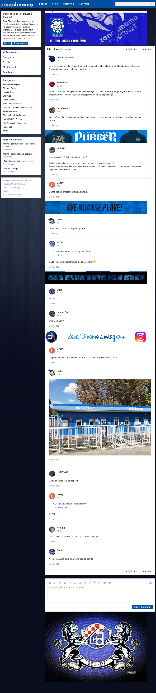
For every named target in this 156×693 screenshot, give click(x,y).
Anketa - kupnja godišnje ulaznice (17, 154)
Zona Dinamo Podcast (12, 104)
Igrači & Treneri (9, 92)
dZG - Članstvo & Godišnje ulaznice (18, 161)
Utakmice (7, 96)
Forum (43, 4)
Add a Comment (142, 607)
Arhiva (6, 131)
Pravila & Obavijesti (11, 84)
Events (6, 62)
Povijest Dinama (10, 111)
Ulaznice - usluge (10, 168)
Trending (7, 72)
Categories (8, 57)
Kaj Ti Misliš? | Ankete (12, 119)
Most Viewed (9, 67)
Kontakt (84, 4)
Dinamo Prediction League (14, 115)
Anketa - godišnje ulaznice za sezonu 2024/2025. (19, 145)
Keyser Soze (63, 312)
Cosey (60, 183)
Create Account (20, 43)
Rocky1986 (63, 472)
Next (149, 49)
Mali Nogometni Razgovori (14, 123)
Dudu (60, 289)
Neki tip (61, 527)
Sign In (7, 43)
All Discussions (10, 52)
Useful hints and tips (11, 187)
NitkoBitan (62, 82)
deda (59, 219)
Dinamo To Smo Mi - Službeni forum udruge (19, 107)
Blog (55, 4)
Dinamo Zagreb (10, 88)
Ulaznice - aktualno (59, 49)
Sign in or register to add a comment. (100, 594)
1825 (144, 49)
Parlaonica (7, 127)
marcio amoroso (65, 57)
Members (68, 4)
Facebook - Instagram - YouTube (17, 180)
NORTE (61, 148)
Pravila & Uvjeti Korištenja (14, 184)
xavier (60, 242)
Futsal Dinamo (9, 100)
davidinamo (63, 108)
